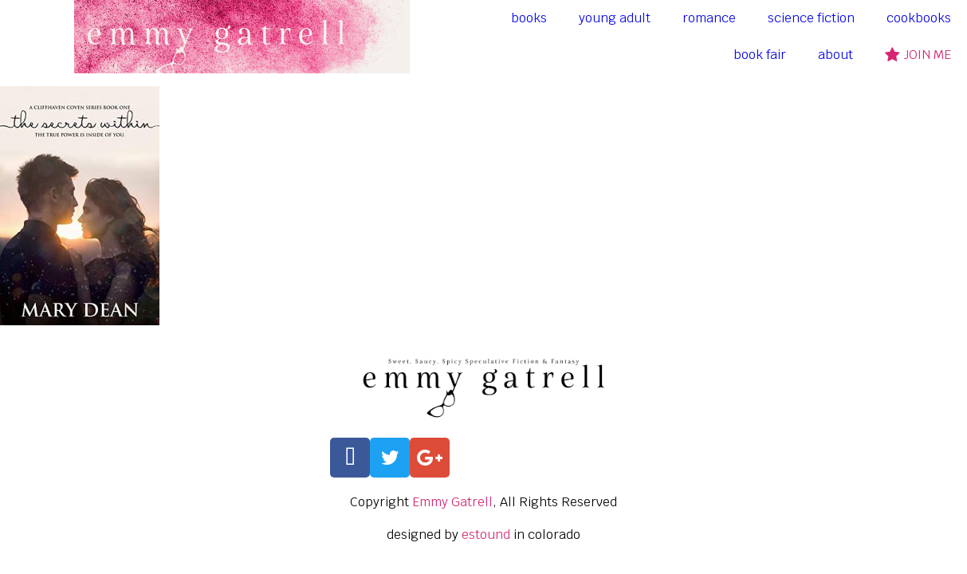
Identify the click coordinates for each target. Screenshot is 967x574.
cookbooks (918, 18)
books (529, 18)
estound (486, 534)
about (835, 54)
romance (709, 18)
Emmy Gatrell (452, 501)
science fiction (811, 18)
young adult (615, 18)
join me (918, 54)
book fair (759, 54)
